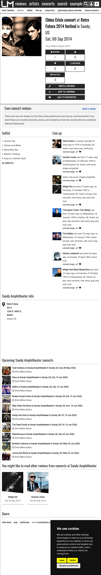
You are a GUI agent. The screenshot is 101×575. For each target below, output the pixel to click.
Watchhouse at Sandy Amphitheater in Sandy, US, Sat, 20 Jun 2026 (43, 434)
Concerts (48, 4)
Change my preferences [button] (68, 566)
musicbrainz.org (44, 522)
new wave (6, 522)
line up (39, 10)
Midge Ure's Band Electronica (76, 269)
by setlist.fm (7, 163)
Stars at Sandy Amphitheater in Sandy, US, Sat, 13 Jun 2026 (40, 377)
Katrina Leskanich (71, 253)
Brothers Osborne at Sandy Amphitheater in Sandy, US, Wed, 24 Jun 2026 (46, 443)
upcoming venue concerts (70, 10)
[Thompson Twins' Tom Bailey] (56, 212)
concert (69, 20)
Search (62, 4)
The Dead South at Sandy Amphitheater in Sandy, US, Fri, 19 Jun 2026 (44, 424)
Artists (34, 4)
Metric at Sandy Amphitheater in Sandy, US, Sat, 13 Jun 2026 (40, 387)
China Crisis (54, 20)
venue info (50, 10)
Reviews (21, 4)
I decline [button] (72, 560)
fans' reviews (8, 10)
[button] (91, 4)
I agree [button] (61, 560)
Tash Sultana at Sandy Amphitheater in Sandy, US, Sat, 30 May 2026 (44, 368)
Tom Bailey (68, 233)
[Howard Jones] (56, 160)
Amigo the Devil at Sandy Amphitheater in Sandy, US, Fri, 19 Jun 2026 (44, 415)
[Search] (86, 4)
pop (15, 522)
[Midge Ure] (56, 189)
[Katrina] (56, 179)
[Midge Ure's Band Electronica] (56, 272)
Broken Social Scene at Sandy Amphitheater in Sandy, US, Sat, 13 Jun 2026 (47, 396)
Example (76, 4)
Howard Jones (69, 157)
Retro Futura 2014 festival (67, 23)
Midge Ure (67, 186)
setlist (29, 10)
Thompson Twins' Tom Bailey (76, 210)
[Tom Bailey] (56, 236)
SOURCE (6, 18)
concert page (69, 152)
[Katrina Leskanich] (56, 256)
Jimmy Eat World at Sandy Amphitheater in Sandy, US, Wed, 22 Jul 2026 (45, 453)
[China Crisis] (56, 143)
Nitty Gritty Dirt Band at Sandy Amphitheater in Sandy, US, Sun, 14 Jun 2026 (47, 406)
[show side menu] (96, 4)
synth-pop (24, 522)
